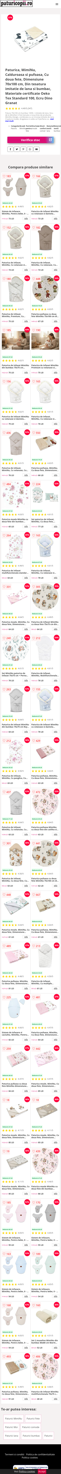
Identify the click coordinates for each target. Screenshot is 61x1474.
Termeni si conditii (14, 1454)
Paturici (48, 1435)
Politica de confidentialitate (40, 1454)
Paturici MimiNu (13, 1418)
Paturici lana (11, 1435)
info (26, 218)
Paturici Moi (11, 1427)
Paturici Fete (33, 1418)
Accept (42, 1471)
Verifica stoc (37, 140)
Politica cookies (30, 1457)
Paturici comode (30, 1427)
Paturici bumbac (31, 1435)
